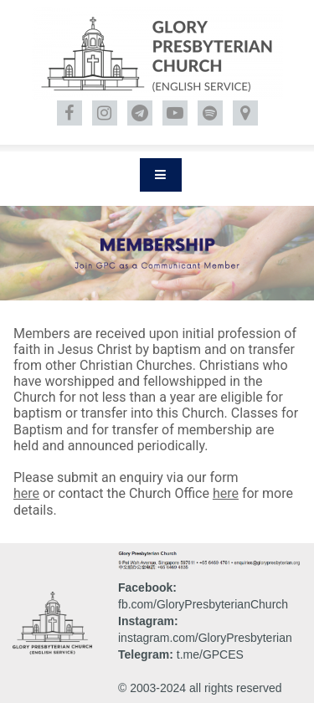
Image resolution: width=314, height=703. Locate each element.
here (26, 493)
